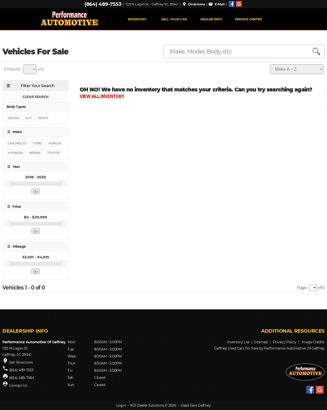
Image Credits (313, 342)
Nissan (35, 153)
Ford (37, 143)
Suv (28, 118)
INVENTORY (137, 19)
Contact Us (18, 385)
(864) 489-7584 (21, 378)
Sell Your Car (174, 19)
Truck (43, 118)
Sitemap (261, 342)
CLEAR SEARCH (35, 97)
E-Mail (216, 4)
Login (121, 405)
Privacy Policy (284, 342)
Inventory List (238, 342)
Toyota (53, 153)
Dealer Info (211, 19)
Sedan (13, 118)
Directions (193, 4)
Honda (55, 143)
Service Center (248, 19)
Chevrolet (17, 143)
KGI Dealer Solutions (147, 405)
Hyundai (15, 153)
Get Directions (21, 362)
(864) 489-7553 (103, 4)
